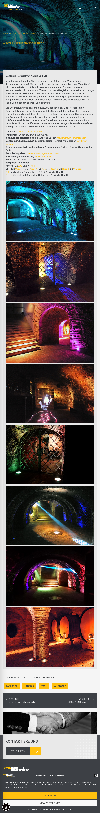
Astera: (9, 175)
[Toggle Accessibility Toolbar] (6, 807)
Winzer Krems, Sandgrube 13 (30, 131)
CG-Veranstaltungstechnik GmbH (43, 153)
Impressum (66, 809)
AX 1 (33, 165)
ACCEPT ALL (50, 795)
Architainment (30, 33)
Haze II (65, 169)
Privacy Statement (51, 809)
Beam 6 (54, 169)
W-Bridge (78, 169)
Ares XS (34, 169)
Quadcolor (20, 169)
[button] (95, 775)
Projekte (15, 33)
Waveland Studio (43, 156)
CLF (7, 172)
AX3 (20, 165)
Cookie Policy (34, 809)
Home (5, 33)
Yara (44, 169)
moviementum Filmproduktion (71, 137)
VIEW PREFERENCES (50, 803)
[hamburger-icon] (80, 8)
